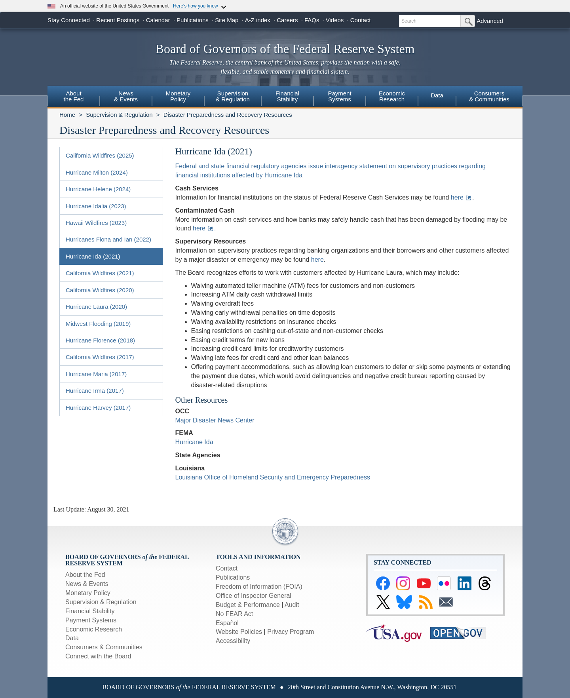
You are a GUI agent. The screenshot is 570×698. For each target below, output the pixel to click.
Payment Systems (90, 620)
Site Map (226, 20)
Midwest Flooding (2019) (98, 323)
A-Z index (257, 20)
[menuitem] (74, 97)
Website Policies (239, 631)
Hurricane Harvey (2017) (98, 407)
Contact (360, 20)
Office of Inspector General (253, 595)
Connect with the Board (98, 656)
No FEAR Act (234, 614)
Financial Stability (90, 611)
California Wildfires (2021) (100, 273)
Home (67, 114)
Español (227, 623)
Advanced (490, 20)
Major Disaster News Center (215, 420)
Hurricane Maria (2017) (96, 374)
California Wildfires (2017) (100, 357)
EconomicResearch (392, 96)
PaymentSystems (339, 96)
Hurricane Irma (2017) (95, 390)
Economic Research (93, 629)
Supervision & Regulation (119, 114)
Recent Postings (117, 20)
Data (437, 95)
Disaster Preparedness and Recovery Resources (227, 114)
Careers (287, 20)
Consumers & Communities (489, 96)
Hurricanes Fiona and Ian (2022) (108, 239)
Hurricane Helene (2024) (98, 189)
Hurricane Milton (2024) (97, 172)
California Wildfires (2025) (100, 155)
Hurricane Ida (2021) (93, 256)
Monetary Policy (87, 593)
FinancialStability (287, 96)
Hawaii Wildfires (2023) (96, 222)
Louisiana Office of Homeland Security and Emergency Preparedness (272, 477)
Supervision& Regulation (233, 96)
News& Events (126, 96)
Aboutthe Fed (74, 96)
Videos (335, 20)
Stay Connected (69, 20)
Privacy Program (290, 631)
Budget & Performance (248, 604)
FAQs (311, 20)
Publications (193, 20)
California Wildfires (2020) (100, 290)
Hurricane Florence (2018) (100, 340)
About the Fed (85, 574)
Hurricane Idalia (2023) (96, 206)
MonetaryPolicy (178, 96)
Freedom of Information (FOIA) (259, 586)
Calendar (158, 20)
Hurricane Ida (194, 442)
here (457, 197)
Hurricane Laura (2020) (96, 306)
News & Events (86, 583)
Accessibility (233, 640)
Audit (292, 604)
